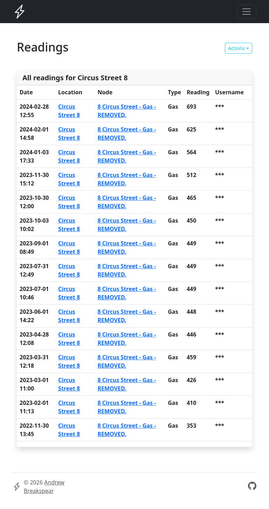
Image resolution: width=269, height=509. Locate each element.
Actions (236, 48)
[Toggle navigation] (246, 12)
